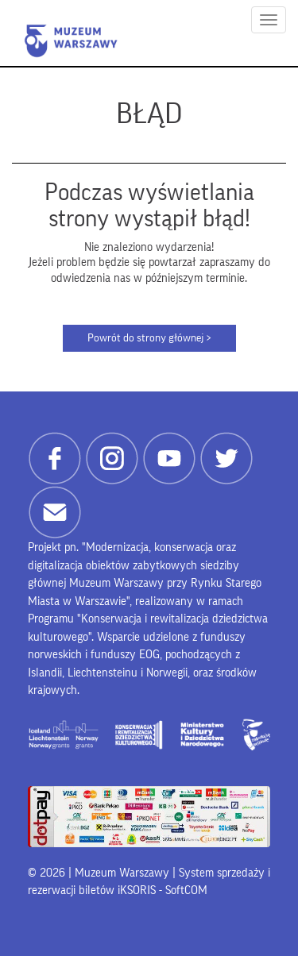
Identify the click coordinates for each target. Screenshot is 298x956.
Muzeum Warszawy (71, 41)
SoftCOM (186, 890)
